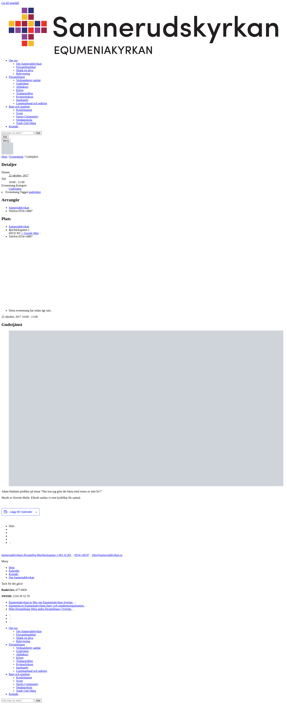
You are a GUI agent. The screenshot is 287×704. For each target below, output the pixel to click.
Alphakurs (22, 86)
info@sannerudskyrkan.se (107, 555)
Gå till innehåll (10, 3)
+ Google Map (30, 233)
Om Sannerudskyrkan (29, 63)
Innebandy (22, 100)
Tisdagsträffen (24, 93)
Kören (19, 90)
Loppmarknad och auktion (31, 103)
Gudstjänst (22, 83)
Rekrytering (23, 73)
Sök (38, 133)
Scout (19, 113)
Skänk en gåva (24, 70)
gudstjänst (35, 192)
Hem (4, 156)
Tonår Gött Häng (26, 123)
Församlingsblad (26, 67)
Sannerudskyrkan (19, 207)
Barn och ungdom (19, 106)
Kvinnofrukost (24, 96)
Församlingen (17, 76)
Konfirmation (24, 109)
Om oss (13, 60)
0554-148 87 (81, 555)
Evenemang (16, 156)
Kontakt (13, 126)
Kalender (14, 570)
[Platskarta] (143, 273)
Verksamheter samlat (28, 80)
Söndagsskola (24, 119)
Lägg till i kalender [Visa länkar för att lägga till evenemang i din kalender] (21, 511)
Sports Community (27, 116)
